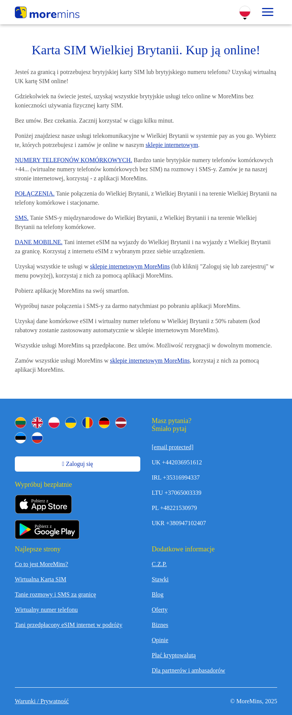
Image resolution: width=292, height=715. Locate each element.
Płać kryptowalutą (174, 655)
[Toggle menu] (267, 12)
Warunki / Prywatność (42, 701)
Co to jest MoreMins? (41, 564)
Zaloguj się (77, 464)
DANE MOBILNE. (38, 242)
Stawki (160, 579)
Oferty (160, 609)
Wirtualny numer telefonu (46, 609)
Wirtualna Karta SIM (40, 579)
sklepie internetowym (172, 145)
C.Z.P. (159, 564)
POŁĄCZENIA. (34, 193)
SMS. (22, 218)
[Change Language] (245, 11)
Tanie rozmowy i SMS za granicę (55, 594)
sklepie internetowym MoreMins (130, 266)
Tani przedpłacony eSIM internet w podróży (68, 625)
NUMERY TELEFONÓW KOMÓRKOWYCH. (73, 160)
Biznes (160, 625)
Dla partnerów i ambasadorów (188, 670)
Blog (157, 594)
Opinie (160, 640)
